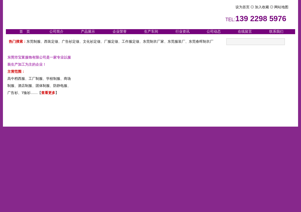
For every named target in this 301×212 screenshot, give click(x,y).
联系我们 (276, 31)
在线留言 (245, 31)
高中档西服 (16, 79)
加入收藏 (262, 7)
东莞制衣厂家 (153, 41)
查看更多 (48, 93)
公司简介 (56, 31)
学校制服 (53, 79)
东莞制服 (33, 41)
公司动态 (214, 31)
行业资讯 (182, 31)
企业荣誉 (120, 31)
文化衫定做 (92, 41)
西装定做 (51, 41)
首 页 (24, 31)
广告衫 (12, 93)
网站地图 (280, 7)
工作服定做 (130, 41)
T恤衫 (26, 93)
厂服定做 (111, 41)
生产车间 (151, 31)
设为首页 (232, 7)
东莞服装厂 (176, 41)
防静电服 (60, 86)
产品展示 (88, 31)
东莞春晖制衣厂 (201, 41)
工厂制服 (36, 79)
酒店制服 (25, 86)
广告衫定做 (70, 41)
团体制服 (43, 86)
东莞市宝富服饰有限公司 (26, 57)
